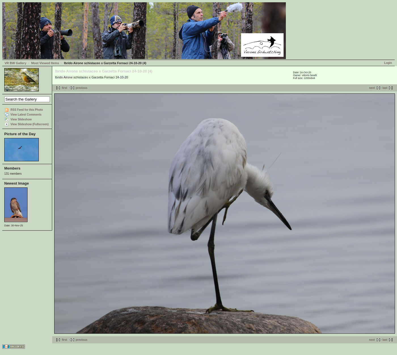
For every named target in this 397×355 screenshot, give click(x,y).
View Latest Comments (25, 114)
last (385, 87)
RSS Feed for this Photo (26, 109)
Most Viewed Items (45, 63)
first (64, 87)
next (372, 87)
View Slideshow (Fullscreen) (29, 124)
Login (388, 62)
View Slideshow (21, 119)
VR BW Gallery (15, 63)
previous (82, 87)
